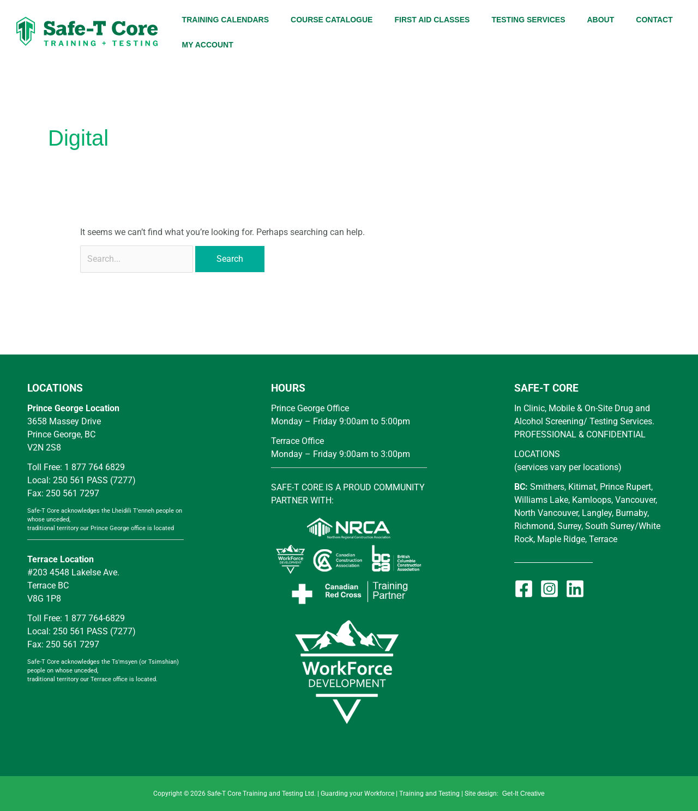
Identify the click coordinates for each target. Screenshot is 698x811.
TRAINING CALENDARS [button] (225, 19)
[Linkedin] (575, 588)
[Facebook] (523, 588)
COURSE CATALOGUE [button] (331, 19)
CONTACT (654, 19)
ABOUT (600, 19)
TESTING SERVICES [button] (528, 19)
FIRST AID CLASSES (432, 19)
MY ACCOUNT (207, 44)
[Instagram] (549, 588)
